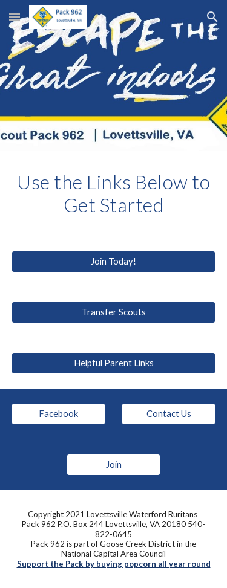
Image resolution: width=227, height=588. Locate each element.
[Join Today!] (113, 262)
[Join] (113, 465)
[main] (114, 194)
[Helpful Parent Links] (113, 363)
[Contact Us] (168, 414)
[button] (14, 16)
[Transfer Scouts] (113, 312)
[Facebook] (58, 414)
